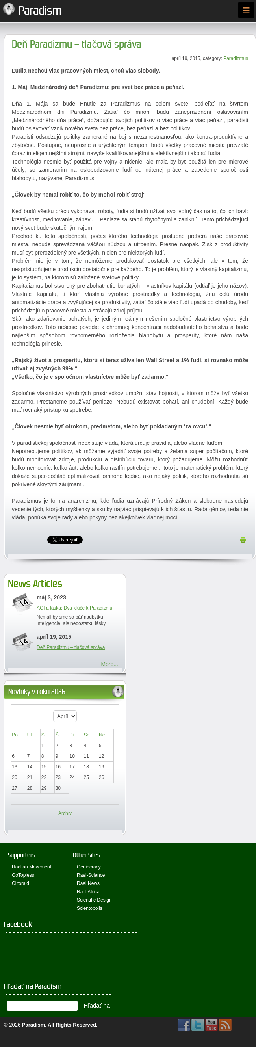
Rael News (88, 883)
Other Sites (86, 855)
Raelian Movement (31, 867)
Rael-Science (91, 875)
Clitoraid (20, 883)
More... (109, 664)
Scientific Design (94, 900)
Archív (65, 813)
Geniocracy (89, 867)
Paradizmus (235, 58)
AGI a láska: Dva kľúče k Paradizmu (74, 608)
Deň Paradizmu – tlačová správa (76, 44)
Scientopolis (89, 908)
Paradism (33, 1025)
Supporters (21, 855)
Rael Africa (88, 892)
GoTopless (23, 875)
